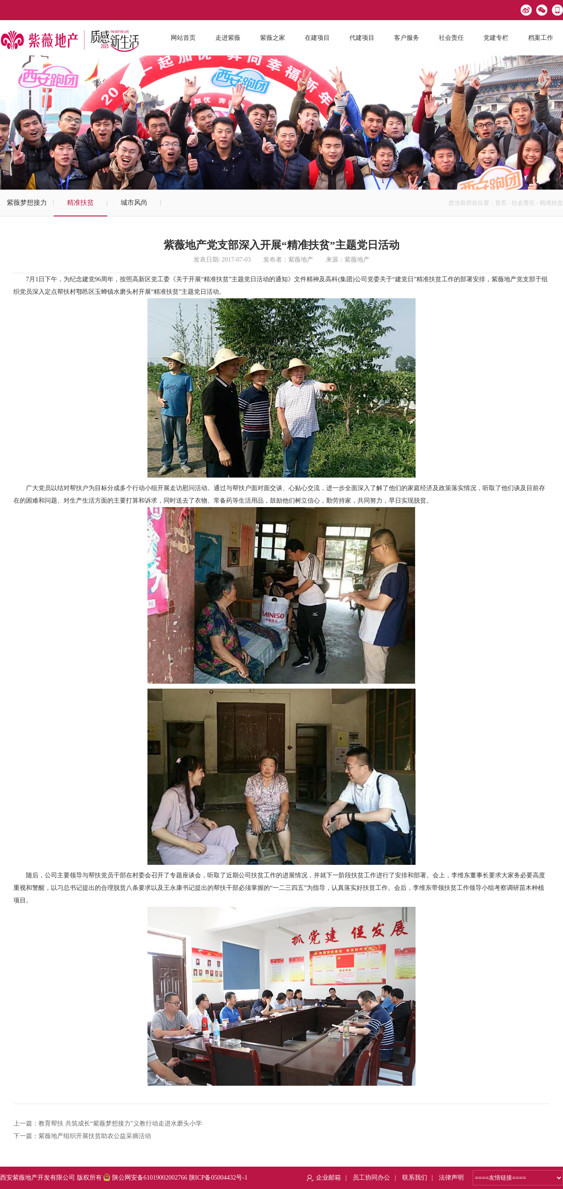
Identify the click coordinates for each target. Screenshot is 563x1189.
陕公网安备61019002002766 (145, 1177)
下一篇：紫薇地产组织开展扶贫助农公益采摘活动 (82, 1136)
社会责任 (523, 202)
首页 (501, 202)
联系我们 (414, 1177)
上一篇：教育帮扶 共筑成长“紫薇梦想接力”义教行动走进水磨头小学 (107, 1123)
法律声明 (451, 1177)
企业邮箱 (328, 1177)
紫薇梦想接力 (27, 202)
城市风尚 (134, 202)
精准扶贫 (80, 202)
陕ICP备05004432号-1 (218, 1177)
